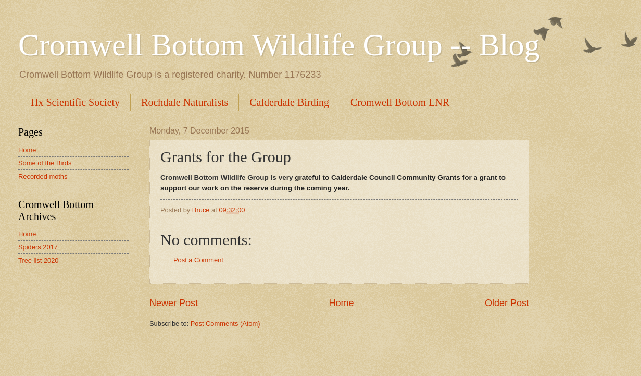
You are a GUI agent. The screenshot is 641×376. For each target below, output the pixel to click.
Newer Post (173, 303)
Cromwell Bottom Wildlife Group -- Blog (278, 45)
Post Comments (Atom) (225, 324)
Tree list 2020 (38, 260)
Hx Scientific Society (75, 102)
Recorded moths (42, 176)
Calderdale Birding (289, 102)
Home (341, 303)
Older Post (507, 303)
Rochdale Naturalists (184, 102)
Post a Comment (198, 260)
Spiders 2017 (38, 247)
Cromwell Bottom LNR (399, 102)
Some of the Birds (44, 163)
